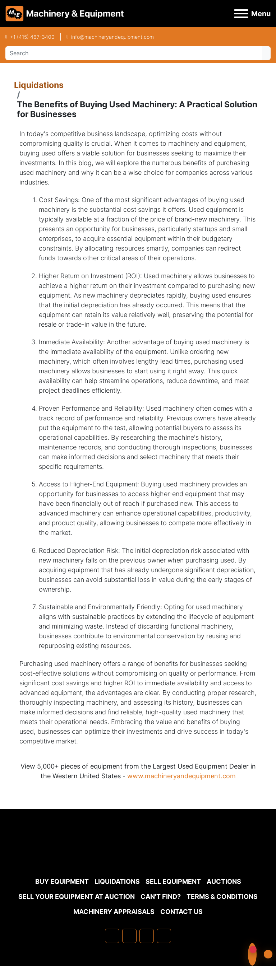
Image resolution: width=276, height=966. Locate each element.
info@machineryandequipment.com (112, 37)
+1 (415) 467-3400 (32, 37)
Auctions (224, 881)
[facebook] (112, 936)
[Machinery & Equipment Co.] (138, 856)
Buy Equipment (62, 881)
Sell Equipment (173, 881)
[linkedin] (129, 936)
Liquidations (39, 85)
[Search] (133, 53)
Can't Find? (161, 896)
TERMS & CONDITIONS (222, 896)
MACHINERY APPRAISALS (114, 911)
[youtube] (164, 936)
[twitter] (146, 936)
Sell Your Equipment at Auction (76, 896)
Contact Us (181, 911)
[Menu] (241, 13)
